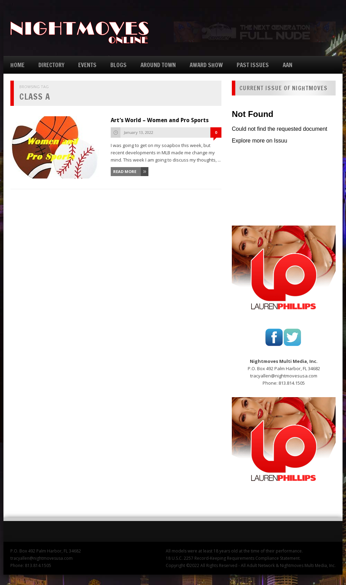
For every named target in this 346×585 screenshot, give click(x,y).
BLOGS (118, 65)
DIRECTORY (51, 65)
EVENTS (87, 65)
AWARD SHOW (206, 65)
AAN (287, 65)
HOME (17, 65)
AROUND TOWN (158, 65)
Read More (124, 171)
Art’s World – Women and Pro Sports (160, 120)
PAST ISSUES (253, 65)
